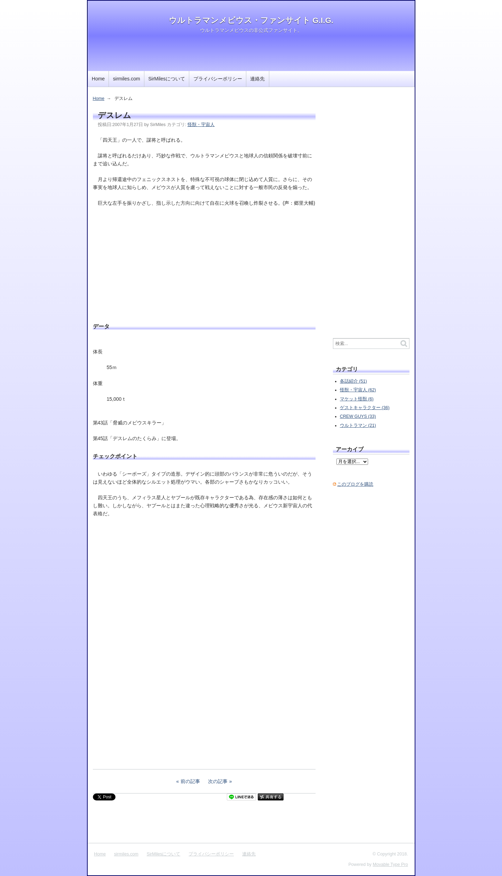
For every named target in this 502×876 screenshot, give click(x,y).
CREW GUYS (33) (358, 416)
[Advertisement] (204, 263)
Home (98, 78)
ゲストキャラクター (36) (365, 407)
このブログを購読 (355, 484)
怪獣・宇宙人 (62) (358, 390)
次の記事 (218, 781)
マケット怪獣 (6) (357, 399)
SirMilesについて (166, 78)
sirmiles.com (126, 78)
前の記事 (190, 781)
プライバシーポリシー (217, 78)
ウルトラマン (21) (358, 425)
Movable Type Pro (390, 864)
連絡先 (257, 78)
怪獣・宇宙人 (201, 124)
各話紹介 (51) (353, 381)
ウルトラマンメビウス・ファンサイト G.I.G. (251, 20)
